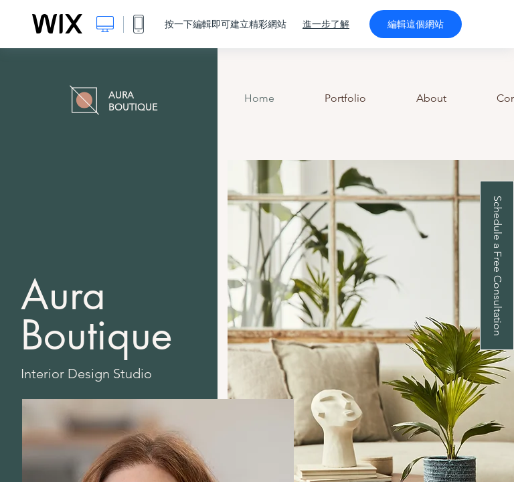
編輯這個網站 (416, 24)
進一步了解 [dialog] (326, 24)
